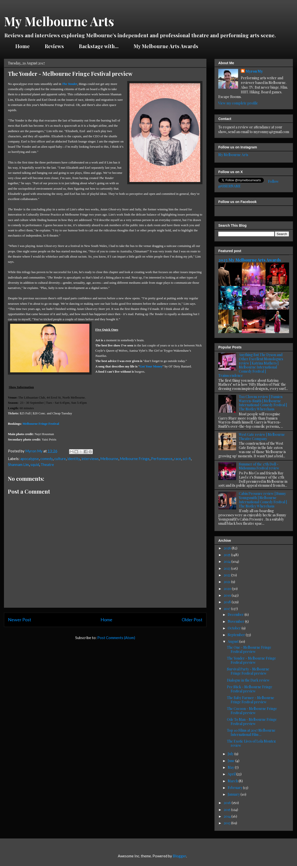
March (233, 781)
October (235, 628)
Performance (162, 458)
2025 (227, 554)
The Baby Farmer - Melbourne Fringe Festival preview (250, 699)
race (177, 458)
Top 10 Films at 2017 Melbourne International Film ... (251, 732)
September (237, 634)
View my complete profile (238, 103)
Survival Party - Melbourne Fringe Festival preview (248, 671)
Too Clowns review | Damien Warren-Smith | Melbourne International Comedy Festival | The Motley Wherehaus (263, 402)
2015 (227, 809)
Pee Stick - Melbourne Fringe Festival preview (249, 689)
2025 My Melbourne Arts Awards (249, 259)
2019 (228, 595)
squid (34, 464)
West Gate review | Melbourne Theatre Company (262, 436)
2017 (227, 608)
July (231, 753)
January (234, 794)
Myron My (254, 71)
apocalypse (29, 458)
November (236, 621)
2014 (227, 816)
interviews (90, 458)
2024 (227, 561)
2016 (228, 802)
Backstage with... (99, 46)
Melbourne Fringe (134, 458)
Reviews (54, 46)
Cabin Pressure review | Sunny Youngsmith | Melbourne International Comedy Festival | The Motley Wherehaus (263, 499)
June (231, 760)
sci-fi (187, 458)
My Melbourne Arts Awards (166, 46)
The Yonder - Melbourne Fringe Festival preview (251, 660)
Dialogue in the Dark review (248, 680)
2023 (227, 568)
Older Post (192, 619)
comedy (46, 458)
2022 (227, 575)
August (233, 641)
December (236, 614)
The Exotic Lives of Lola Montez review (251, 743)
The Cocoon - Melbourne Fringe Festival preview (252, 710)
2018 (228, 602)
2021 (227, 581)
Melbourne (109, 458)
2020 (228, 588)
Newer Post (19, 619)
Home (22, 46)
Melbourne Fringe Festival (41, 423)
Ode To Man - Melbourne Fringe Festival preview (252, 721)
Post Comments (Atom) (116, 637)
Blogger (179, 856)
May (231, 767)
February (235, 787)
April (232, 774)
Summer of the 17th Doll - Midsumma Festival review (259, 466)
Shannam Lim (18, 464)
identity (73, 458)
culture (60, 458)
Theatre (47, 464)
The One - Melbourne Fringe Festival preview (249, 649)
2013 (227, 823)
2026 (228, 548)
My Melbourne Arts (59, 21)
